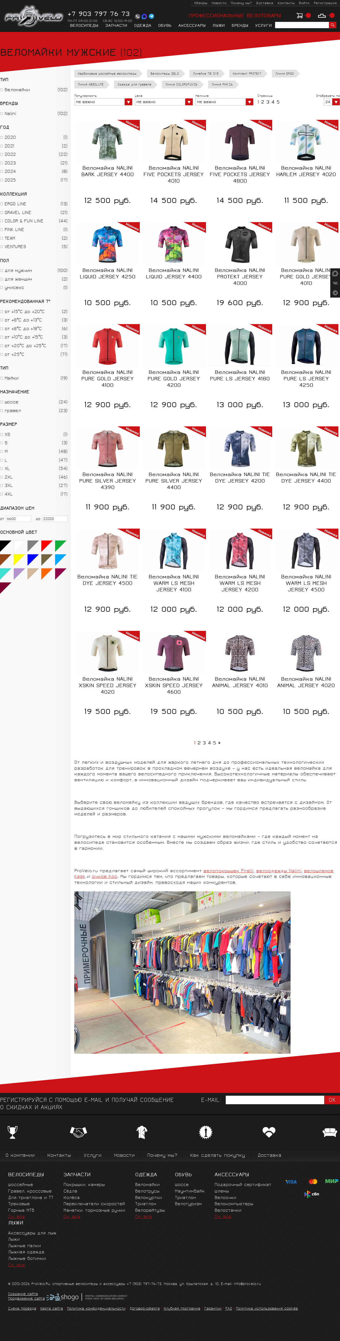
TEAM (10, 239)
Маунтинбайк (190, 1191)
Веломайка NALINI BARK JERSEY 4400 (107, 171)
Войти (304, 3)
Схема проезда (22, 1309)
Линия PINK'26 (222, 85)
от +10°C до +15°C (24, 337)
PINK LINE (14, 230)
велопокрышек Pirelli (229, 871)
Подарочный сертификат (243, 1185)
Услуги (263, 26)
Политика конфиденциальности (96, 1309)
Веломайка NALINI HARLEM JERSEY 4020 (306, 171)
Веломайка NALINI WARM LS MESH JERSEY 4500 (306, 584)
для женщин (18, 279)
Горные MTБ (21, 1211)
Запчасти (116, 26)
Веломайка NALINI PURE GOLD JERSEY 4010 (306, 277)
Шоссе (182, 1185)
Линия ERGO (284, 74)
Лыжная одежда (26, 1252)
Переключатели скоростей (94, 1204)
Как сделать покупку (217, 1156)
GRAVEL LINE (18, 213)
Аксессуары (192, 26)
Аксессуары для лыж (32, 1233)
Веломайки (17, 90)
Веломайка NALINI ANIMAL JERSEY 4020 (306, 682)
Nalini (10, 114)
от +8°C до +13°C (23, 320)
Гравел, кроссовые (30, 1191)
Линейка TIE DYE (206, 74)
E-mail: (211, 1100)
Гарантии (212, 1309)
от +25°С (14, 355)
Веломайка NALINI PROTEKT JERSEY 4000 (240, 277)
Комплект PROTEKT (247, 74)
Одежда (142, 26)
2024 (10, 172)
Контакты (286, 3)
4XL (9, 494)
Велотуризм (188, 1204)
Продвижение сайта (26, 1299)
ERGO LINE (15, 204)
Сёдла (70, 1191)
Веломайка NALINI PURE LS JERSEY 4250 (306, 379)
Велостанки (228, 1211)
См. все (16, 1217)
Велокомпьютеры (234, 1204)
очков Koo (104, 877)
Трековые (19, 1204)
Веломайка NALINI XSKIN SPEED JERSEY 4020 (107, 686)
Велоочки (225, 1198)
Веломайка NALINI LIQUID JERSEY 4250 (107, 274)
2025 (10, 180)
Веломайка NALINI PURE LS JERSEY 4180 (240, 376)
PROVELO (34, 16)
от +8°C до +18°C (23, 329)
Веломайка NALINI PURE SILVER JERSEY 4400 (173, 481)
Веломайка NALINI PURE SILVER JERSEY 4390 (107, 481)
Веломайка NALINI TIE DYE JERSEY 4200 (240, 478)
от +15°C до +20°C (25, 312)
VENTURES (15, 247)
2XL (9, 477)
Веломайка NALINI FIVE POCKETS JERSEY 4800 (240, 175)
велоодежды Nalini (278, 871)
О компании (20, 1156)
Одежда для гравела (134, 85)
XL (7, 469)
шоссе (11, 402)
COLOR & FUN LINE (24, 221)
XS (7, 435)
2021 (9, 146)
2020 (10, 138)
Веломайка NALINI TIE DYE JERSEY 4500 (107, 580)
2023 (10, 163)
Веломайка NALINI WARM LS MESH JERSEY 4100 (174, 584)
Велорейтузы (150, 1211)
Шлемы (222, 1191)
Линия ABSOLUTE (91, 85)
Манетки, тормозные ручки (94, 1211)
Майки (12, 378)
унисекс (14, 288)
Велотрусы (147, 1191)
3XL (9, 486)
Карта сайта (51, 1309)
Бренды (240, 26)
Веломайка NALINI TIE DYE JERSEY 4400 (306, 478)
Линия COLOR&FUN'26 (181, 85)
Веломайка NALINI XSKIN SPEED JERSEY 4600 (174, 686)
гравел (13, 411)
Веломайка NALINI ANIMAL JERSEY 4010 (240, 682)
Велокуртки (148, 1198)
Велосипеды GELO (165, 74)
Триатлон (145, 1204)
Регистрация (325, 3)
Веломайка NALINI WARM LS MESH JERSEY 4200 (240, 584)
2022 (10, 155)
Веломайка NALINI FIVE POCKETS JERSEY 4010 (174, 175)
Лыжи (218, 26)
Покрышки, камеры (84, 1185)
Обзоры (200, 3)
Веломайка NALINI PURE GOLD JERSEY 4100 (107, 379)
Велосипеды (84, 26)
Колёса (72, 1198)
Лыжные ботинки (27, 1259)
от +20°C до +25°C (25, 346)
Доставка (264, 3)
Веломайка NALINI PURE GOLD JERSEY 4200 (174, 379)
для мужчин (18, 271)
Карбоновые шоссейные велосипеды (107, 74)
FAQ (228, 1309)
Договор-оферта (144, 1309)
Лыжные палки (24, 1246)
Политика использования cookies (267, 1309)
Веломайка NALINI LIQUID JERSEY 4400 (174, 274)
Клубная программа (182, 1309)
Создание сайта (23, 1294)
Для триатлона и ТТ (31, 1198)
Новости (219, 3)
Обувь (165, 26)
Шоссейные (20, 1185)
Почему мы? (241, 3)
